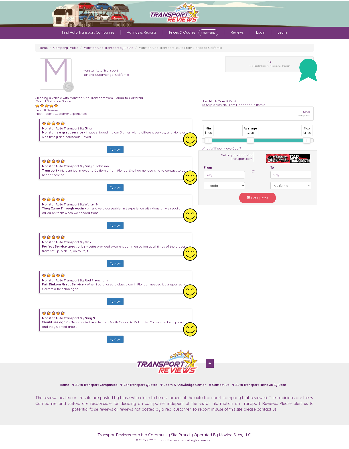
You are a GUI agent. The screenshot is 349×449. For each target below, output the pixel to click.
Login (260, 32)
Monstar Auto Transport (100, 70)
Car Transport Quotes (140, 385)
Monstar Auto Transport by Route (108, 48)
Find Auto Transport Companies (88, 32)
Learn (282, 32)
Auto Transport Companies (96, 385)
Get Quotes (257, 198)
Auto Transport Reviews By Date (260, 385)
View (115, 150)
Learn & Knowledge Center (185, 385)
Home (43, 48)
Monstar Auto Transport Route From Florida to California (180, 48)
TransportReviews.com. (170, 440)
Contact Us (220, 385)
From (208, 168)
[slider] (208, 140)
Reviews (237, 32)
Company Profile (65, 48)
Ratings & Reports (142, 32)
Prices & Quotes (193, 32)
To (272, 168)
